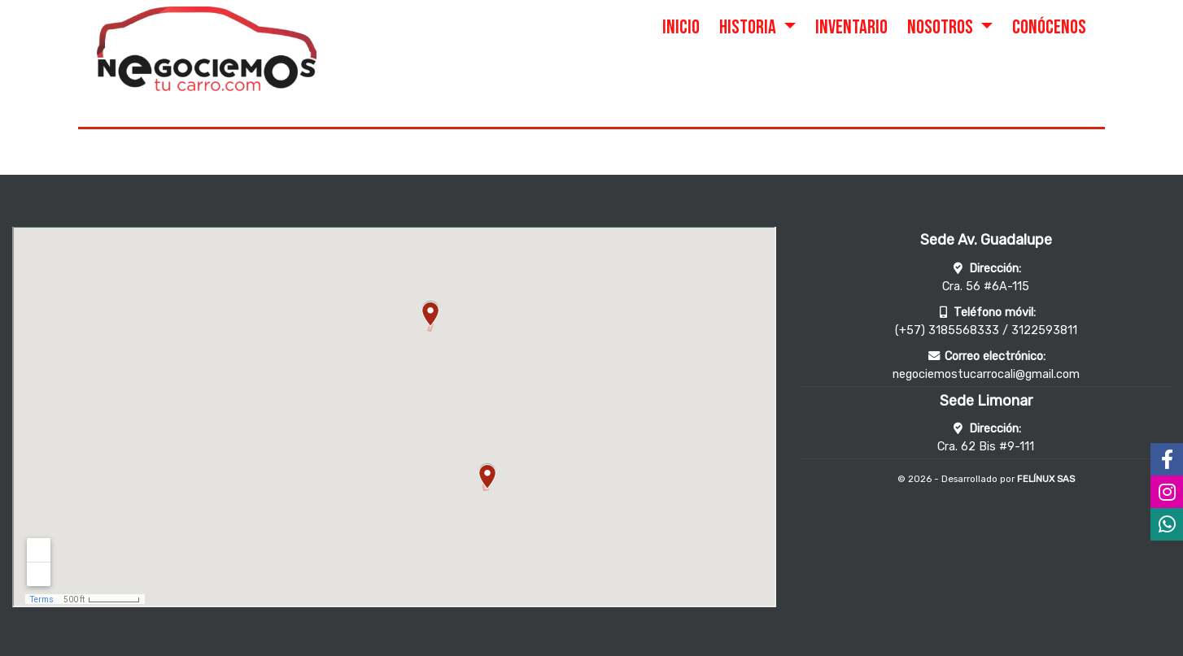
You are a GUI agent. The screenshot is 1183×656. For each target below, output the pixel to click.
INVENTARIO (851, 27)
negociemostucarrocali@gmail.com (986, 374)
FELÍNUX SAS (1046, 478)
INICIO (681, 27)
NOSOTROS (941, 27)
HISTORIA (749, 27)
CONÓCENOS (1049, 27)
